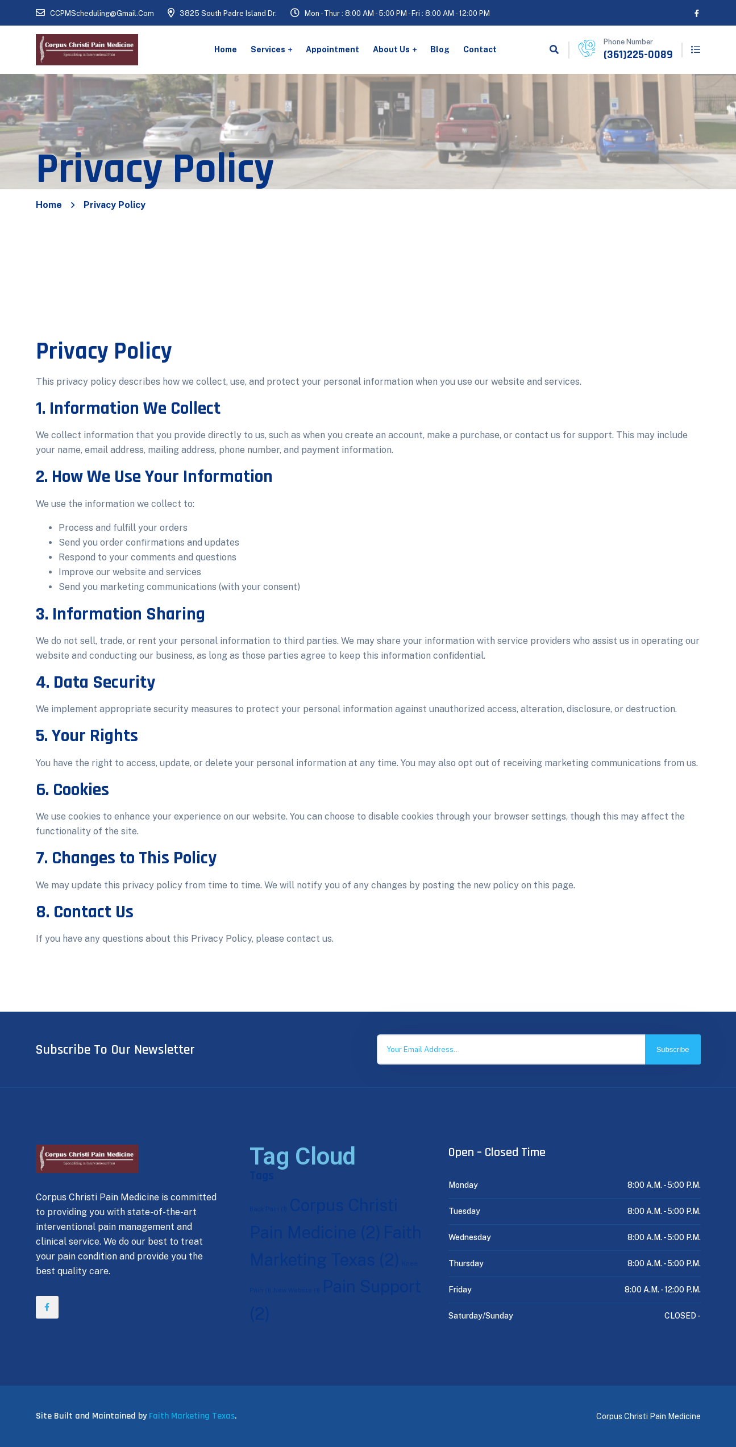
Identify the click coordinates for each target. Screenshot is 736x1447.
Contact (480, 49)
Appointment (332, 49)
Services (268, 49)
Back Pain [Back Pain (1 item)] (268, 1208)
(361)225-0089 (638, 54)
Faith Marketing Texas (192, 1416)
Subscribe (672, 1049)
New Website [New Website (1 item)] (296, 1290)
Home (225, 49)
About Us (391, 49)
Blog (440, 49)
